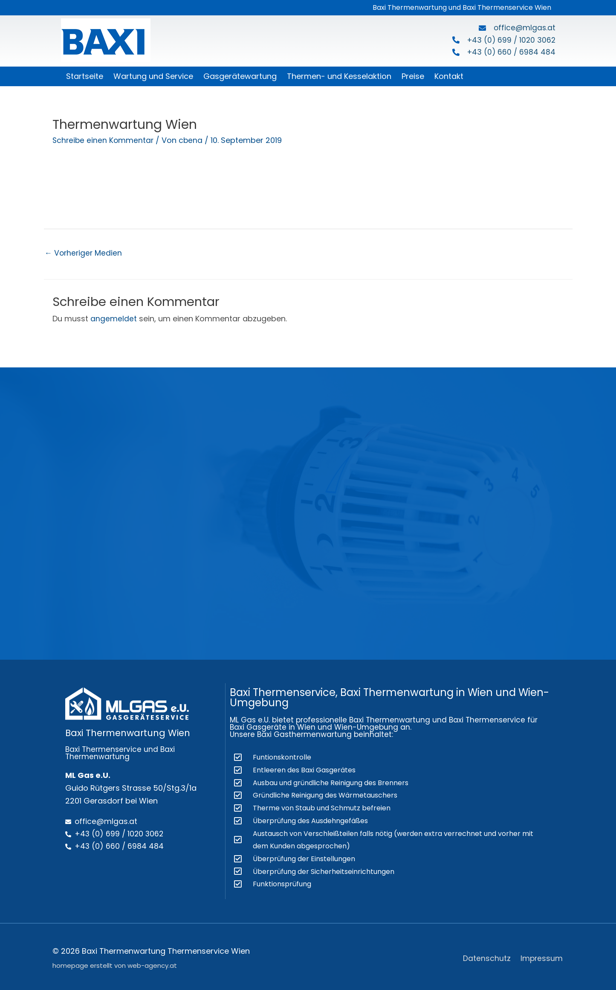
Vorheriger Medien (84, 253)
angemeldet (113, 319)
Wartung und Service (153, 76)
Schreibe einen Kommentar (104, 140)
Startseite (84, 76)
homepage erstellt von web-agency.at (114, 962)
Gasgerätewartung (240, 76)
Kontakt (448, 76)
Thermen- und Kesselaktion (339, 76)
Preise (413, 76)
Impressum (542, 955)
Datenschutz (487, 955)
